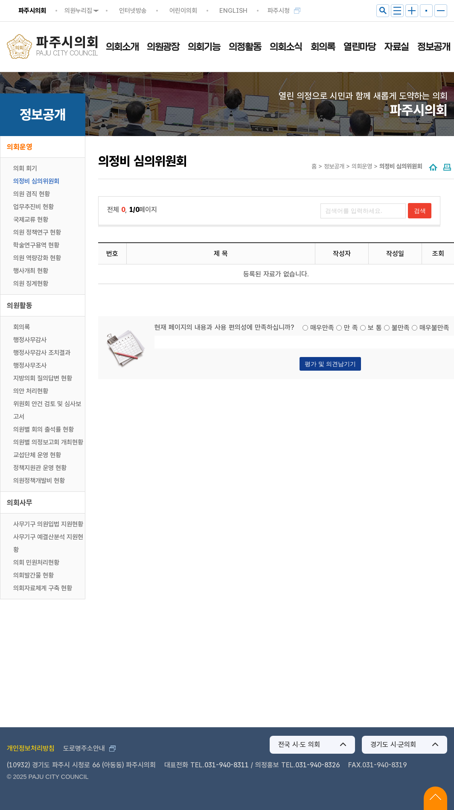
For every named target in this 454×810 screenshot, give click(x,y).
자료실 (396, 46)
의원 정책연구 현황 (37, 232)
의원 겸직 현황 (31, 194)
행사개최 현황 (30, 271)
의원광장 (163, 46)
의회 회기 (25, 168)
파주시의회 (32, 11)
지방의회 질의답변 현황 (42, 378)
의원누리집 (78, 11)
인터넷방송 (133, 11)
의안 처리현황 (30, 391)
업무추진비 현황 (33, 207)
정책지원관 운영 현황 (40, 468)
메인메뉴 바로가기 (227, 0)
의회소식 (286, 46)
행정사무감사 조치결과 (41, 353)
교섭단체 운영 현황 (37, 455)
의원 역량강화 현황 (37, 258)
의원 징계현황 (30, 283)
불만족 (401, 328)
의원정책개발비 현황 (39, 481)
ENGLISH (233, 11)
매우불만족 (434, 328)
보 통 (375, 328)
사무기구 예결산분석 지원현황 (48, 543)
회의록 (323, 46)
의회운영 (19, 146)
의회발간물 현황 (33, 575)
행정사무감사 (30, 340)
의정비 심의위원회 (36, 181)
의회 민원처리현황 (36, 562)
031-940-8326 (317, 765)
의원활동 (19, 305)
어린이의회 (183, 11)
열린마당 (359, 46)
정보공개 (433, 46)
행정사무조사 (30, 365)
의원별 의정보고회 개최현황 (48, 442)
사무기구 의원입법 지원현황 (48, 524)
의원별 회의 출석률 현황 (43, 429)
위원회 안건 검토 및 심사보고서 (47, 410)
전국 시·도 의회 (299, 744)
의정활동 (245, 46)
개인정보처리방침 (31, 748)
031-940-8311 (226, 765)
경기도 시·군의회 (393, 744)
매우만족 (322, 328)
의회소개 (122, 46)
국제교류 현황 (30, 220)
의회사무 (19, 502)
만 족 (351, 328)
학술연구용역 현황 (36, 245)
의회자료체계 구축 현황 (42, 588)
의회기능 (204, 46)
